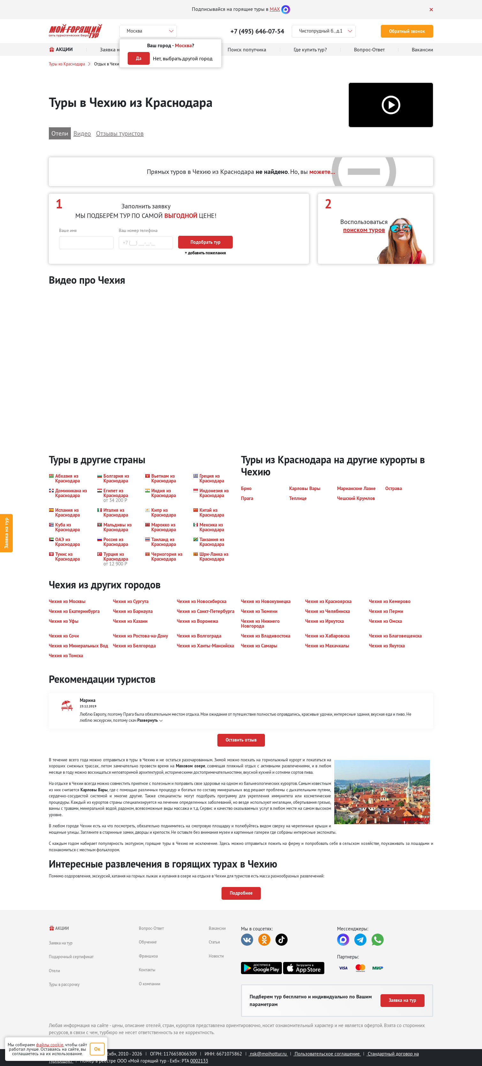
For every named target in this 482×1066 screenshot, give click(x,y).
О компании (149, 983)
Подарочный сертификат (71, 956)
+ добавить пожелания (205, 253)
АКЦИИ (59, 928)
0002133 (199, 1061)
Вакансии (217, 928)
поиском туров (364, 230)
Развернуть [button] (147, 720)
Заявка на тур (6, 533)
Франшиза (148, 955)
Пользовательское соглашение (327, 1054)
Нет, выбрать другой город (183, 58)
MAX (275, 9)
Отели (54, 970)
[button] (391, 105)
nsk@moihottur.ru (268, 1054)
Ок (97, 1049)
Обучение (148, 941)
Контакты (147, 969)
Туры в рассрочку (64, 984)
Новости (216, 955)
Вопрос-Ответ (151, 928)
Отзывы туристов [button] (120, 133)
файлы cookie (49, 1044)
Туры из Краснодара (67, 63)
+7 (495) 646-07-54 (257, 31)
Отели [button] (59, 133)
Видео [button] (82, 133)
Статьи (214, 941)
